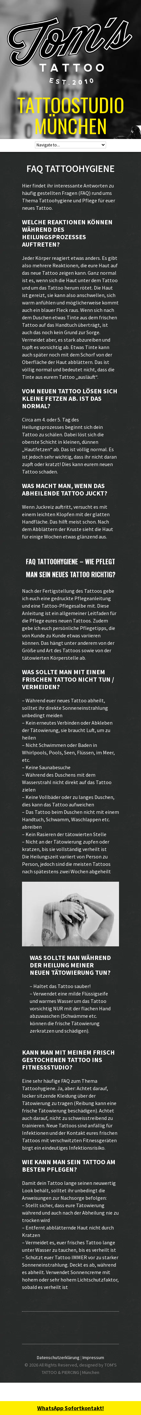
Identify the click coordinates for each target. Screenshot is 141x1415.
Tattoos (31, 1140)
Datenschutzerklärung (58, 1357)
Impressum (93, 1357)
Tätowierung (36, 1103)
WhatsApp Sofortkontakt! (70, 1408)
